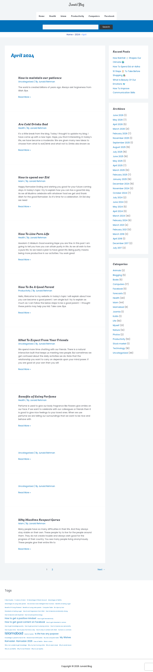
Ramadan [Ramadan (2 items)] (10, 639)
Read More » (24, 95)
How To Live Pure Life (33, 231)
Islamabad (118, 305)
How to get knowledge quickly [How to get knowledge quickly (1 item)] (14, 624)
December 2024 (121, 182)
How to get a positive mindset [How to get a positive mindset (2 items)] (20, 616)
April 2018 (117, 237)
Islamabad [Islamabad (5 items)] (14, 631)
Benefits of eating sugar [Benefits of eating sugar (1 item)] (63, 602)
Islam (21, 179)
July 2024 (118, 195)
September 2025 (121, 141)
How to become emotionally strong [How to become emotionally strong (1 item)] (57, 609)
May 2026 (118, 118)
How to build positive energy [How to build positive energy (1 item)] (34, 613)
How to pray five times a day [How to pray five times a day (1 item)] (26, 628)
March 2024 (119, 214)
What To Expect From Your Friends (43, 338)
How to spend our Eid (33, 175)
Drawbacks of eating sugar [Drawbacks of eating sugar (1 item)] (13, 609)
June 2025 (118, 154)
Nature (116, 328)
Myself (116, 323)
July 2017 (117, 246)
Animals (117, 268)
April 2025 (118, 163)
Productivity (24, 289)
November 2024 (121, 186)
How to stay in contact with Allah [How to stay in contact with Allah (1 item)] (46, 628)
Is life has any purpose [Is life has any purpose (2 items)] (46, 631)
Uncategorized (25, 79)
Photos (116, 332)
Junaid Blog (76, 4)
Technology (119, 346)
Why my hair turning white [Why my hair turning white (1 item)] (36, 643)
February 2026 (120, 131)
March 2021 (118, 223)
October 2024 (120, 191)
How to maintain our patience (40, 76)
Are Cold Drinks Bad (33, 122)
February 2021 (120, 227)
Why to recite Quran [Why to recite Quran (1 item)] (65, 643)
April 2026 (118, 122)
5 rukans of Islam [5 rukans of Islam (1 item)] (20, 598)
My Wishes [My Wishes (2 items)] (65, 635)
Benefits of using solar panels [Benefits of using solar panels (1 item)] (32, 606)
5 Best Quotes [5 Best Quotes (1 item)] (9, 598)
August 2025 (119, 145)
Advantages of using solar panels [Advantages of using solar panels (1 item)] (15, 602)
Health (21, 126)
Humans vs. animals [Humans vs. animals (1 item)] (64, 628)
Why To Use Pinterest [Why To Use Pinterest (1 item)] (23, 647)
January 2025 (120, 177)
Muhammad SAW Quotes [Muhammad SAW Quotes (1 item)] (35, 636)
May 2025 (118, 159)
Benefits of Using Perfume (37, 394)
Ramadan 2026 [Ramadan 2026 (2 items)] (24, 639)
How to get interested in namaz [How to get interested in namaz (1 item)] (56, 621)
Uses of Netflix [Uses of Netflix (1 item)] (38, 640)
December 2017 (121, 241)
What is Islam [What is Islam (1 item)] (48, 640)
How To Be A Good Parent (36, 285)
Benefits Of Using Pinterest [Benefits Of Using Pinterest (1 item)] (13, 606)
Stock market (119, 342)
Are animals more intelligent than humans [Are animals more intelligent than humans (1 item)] (40, 602)
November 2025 (121, 136)
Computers (118, 282)
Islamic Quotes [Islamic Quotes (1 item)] (29, 632)
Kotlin (115, 314)
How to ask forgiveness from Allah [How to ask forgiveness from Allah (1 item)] (34, 609)
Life (114, 319)
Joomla (117, 310)
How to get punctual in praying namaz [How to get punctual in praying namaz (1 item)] (37, 624)
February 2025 (120, 173)
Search (116, 26)
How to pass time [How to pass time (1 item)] (10, 628)
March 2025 (119, 168)
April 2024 (118, 209)
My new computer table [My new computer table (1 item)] (51, 636)
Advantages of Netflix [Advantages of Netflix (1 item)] (55, 598)
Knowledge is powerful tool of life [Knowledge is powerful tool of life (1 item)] (15, 636)
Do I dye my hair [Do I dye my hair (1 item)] (59, 606)
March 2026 (119, 127)
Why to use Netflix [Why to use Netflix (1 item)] (10, 647)
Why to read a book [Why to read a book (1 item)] (52, 643)
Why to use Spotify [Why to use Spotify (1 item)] (37, 647)
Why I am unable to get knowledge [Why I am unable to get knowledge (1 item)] (16, 643)
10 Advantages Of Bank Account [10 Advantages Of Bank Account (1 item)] (37, 598)
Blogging (117, 273)
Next (101, 567)
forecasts (118, 291)
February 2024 (120, 218)
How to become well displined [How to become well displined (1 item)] (14, 613)
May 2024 (118, 205)
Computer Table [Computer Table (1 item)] (48, 606)
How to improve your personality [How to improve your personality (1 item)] (60, 624)
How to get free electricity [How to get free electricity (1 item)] (45, 617)
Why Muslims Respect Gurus (39, 517)
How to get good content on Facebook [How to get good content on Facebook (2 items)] (25, 620)
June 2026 (118, 113)
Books (116, 278)
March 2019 (118, 232)
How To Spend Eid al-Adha (126, 64)
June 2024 (118, 200)
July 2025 (117, 150)
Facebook (118, 287)
